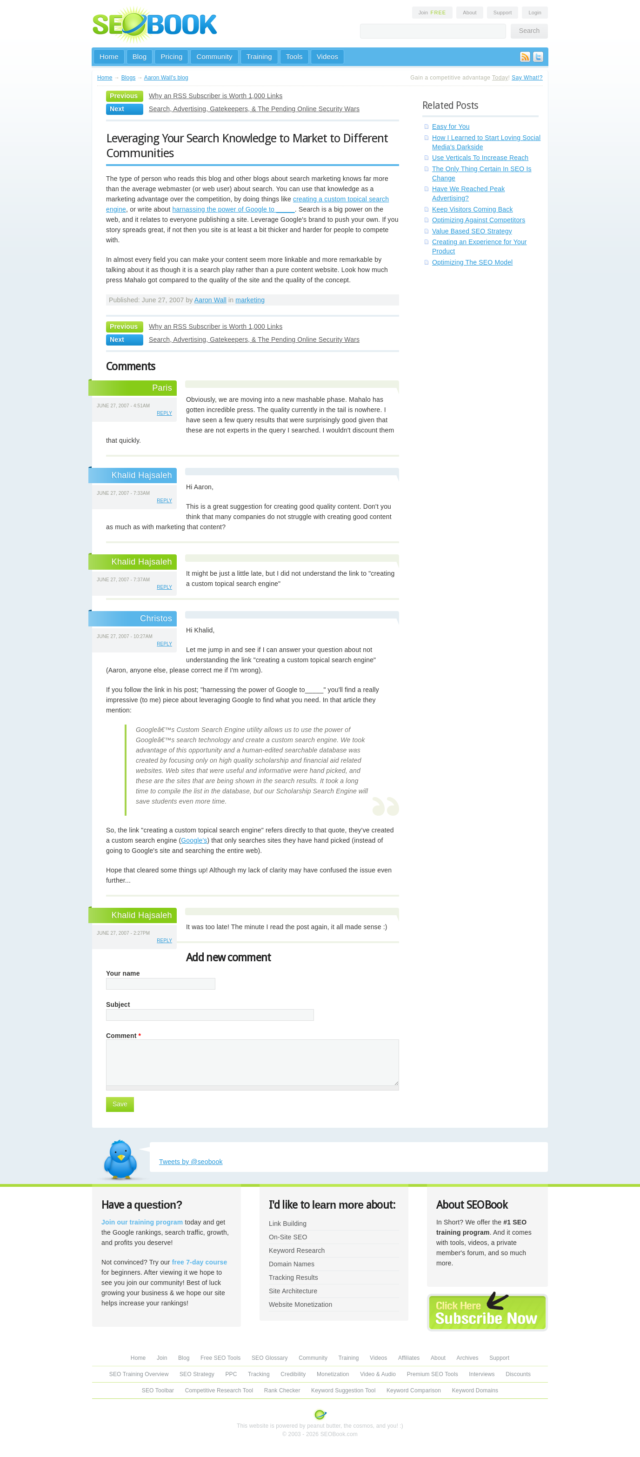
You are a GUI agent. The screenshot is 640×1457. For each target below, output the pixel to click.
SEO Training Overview (139, 1374)
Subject (118, 1004)
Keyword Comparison (414, 1390)
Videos (328, 56)
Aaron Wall (210, 300)
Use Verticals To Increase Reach (480, 157)
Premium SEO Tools (432, 1374)
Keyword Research (297, 1250)
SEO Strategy (197, 1374)
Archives (468, 1358)
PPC (231, 1374)
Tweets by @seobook (191, 1161)
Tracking (259, 1374)
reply (164, 413)
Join (433, 12)
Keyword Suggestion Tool (343, 1390)
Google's (194, 840)
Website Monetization (300, 1304)
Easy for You (451, 126)
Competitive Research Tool (219, 1390)
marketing (250, 300)
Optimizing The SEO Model (472, 262)
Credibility (293, 1374)
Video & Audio (378, 1374)
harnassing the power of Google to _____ (233, 209)
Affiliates (409, 1358)
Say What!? (527, 77)
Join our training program (142, 1222)
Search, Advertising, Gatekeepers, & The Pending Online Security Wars (254, 109)
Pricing (171, 56)
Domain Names (291, 1264)
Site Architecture (293, 1291)
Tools (294, 56)
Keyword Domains (475, 1390)
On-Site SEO (288, 1237)
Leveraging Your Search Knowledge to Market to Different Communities (247, 145)
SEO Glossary (270, 1358)
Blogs (128, 77)
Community (214, 56)
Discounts (518, 1374)
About (469, 12)
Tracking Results (293, 1277)
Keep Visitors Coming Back (472, 209)
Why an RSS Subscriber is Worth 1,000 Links (215, 96)
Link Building (288, 1223)
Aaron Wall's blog (166, 77)
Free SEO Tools (220, 1358)
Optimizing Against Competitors (478, 220)
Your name (123, 973)
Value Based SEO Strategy (472, 231)
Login (534, 12)
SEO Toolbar (158, 1390)
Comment (123, 1035)
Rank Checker (282, 1390)
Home (109, 56)
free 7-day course (199, 1262)
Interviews (481, 1374)
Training (259, 56)
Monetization (333, 1374)
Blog (140, 56)
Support (502, 12)
